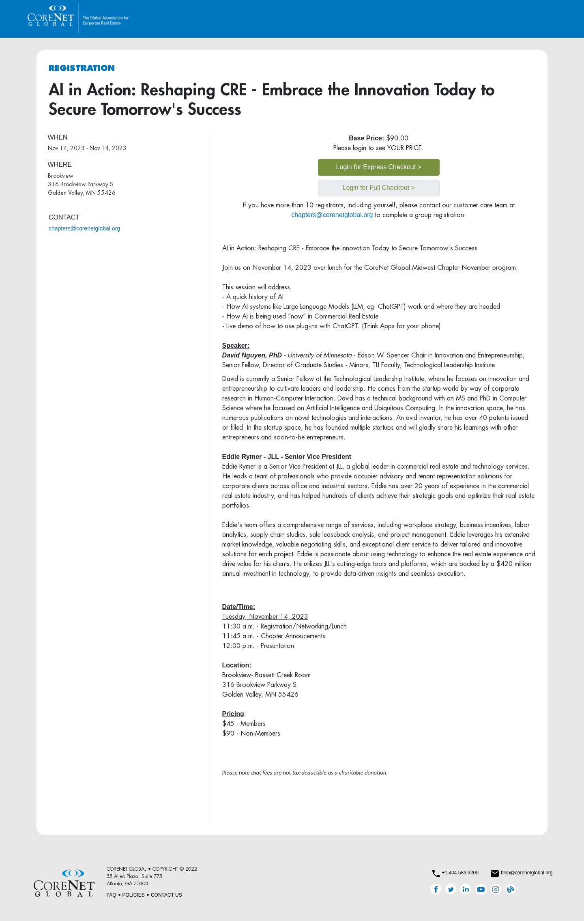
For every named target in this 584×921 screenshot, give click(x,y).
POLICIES (133, 895)
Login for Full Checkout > (379, 187)
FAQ (111, 895)
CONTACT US (166, 895)
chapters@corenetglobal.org (84, 228)
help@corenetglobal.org (527, 873)
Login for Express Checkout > (378, 167)
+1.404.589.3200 (460, 873)
